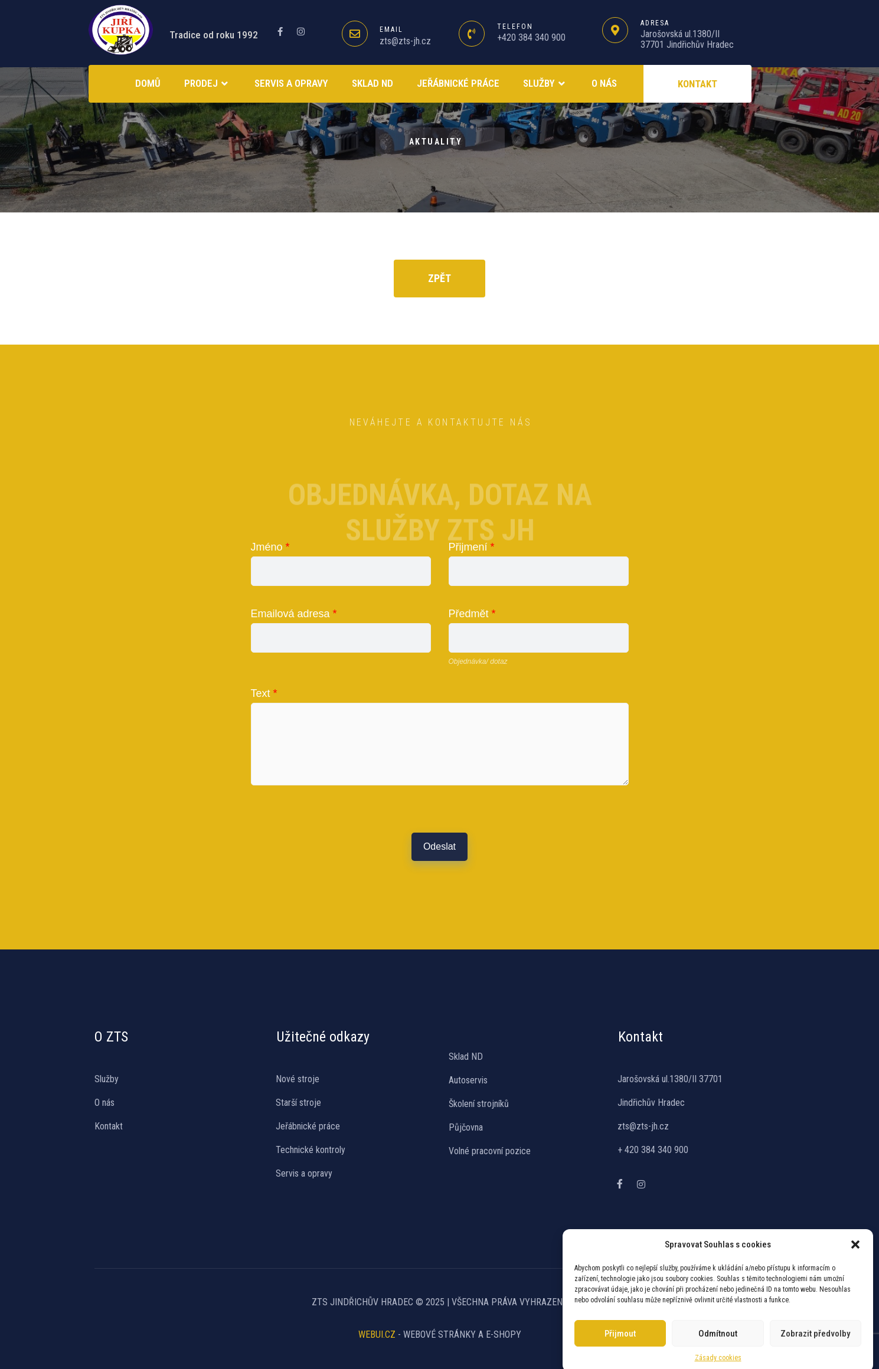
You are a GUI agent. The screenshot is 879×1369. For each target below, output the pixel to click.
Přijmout (620, 1324)
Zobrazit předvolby (815, 1324)
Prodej (207, 83)
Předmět (472, 614)
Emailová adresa (294, 614)
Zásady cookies (718, 1349)
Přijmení (472, 547)
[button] (855, 1236)
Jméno (270, 547)
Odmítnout (717, 1324)
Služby (545, 83)
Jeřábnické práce (458, 83)
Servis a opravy (291, 83)
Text (264, 693)
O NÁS (604, 83)
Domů (148, 83)
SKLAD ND (372, 83)
